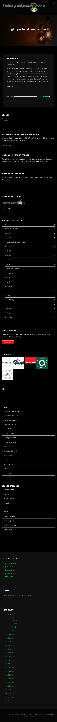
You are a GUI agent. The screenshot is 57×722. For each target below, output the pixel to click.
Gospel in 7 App (9, 433)
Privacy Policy (28, 714)
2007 (10, 697)
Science (9, 286)
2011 (10, 682)
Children (9, 246)
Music (9, 264)
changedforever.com (10, 420)
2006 (10, 701)
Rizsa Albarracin (9, 503)
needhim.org (8, 455)
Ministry (9, 255)
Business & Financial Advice (16, 242)
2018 (10, 657)
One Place (7, 460)
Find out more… (7, 146)
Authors (9, 238)
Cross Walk (7, 429)
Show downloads (9, 596)
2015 (10, 668)
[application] (28, 96)
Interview (7, 233)
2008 (10, 693)
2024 (10, 634)
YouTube (10, 317)
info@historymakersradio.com (40, 162)
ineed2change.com (10, 442)
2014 (10, 671)
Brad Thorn (7, 507)
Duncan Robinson (10, 525)
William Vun (13, 58)
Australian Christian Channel (13, 411)
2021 (10, 645)
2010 (10, 686)
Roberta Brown (9, 490)
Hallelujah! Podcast (10, 438)
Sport (8, 295)
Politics (9, 278)
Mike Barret (8, 512)
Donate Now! (8, 342)
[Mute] (44, 96)
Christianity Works (10, 424)
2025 (10, 631)
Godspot (6, 224)
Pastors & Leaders (13, 269)
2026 (10, 614)
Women (9, 309)
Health (9, 251)
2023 (10, 638)
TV (8, 304)
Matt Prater (21, 62)
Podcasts (10, 273)
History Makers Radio (11, 229)
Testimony (10, 300)
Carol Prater (8, 530)
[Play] (7, 96)
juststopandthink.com (11, 451)
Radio (8, 282)
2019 (10, 653)
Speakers (10, 291)
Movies (9, 260)
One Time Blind (9, 464)
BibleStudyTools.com (11, 416)
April (13, 617)
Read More (10, 86)
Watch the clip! (8, 208)
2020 (10, 649)
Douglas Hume (9, 499)
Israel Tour (7, 447)
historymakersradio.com (16, 714)
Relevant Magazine (10, 469)
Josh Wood (7, 494)
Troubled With (8, 473)
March (14, 627)
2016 (10, 664)
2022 (10, 642)
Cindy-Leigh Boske (10, 521)
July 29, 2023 (10, 62)
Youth (9, 313)
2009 (10, 690)
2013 (10, 675)
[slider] (25, 96)
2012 (10, 679)
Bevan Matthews (9, 516)
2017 (10, 660)
